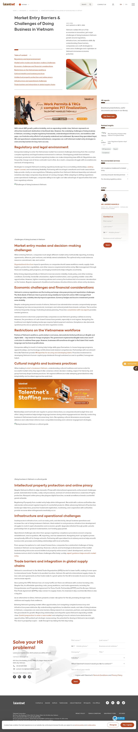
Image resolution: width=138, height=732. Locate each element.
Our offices (96, 703)
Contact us (39, 703)
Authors (54, 703)
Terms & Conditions (100, 675)
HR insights (22, 10)
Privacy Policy (117, 675)
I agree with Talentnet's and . (98, 675)
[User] (113, 4)
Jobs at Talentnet (75, 703)
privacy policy (79, 725)
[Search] (86, 4)
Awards (47, 703)
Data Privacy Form (110, 713)
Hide (22, 55)
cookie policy (91, 725)
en (121, 4)
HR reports (87, 703)
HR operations (33, 10)
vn (126, 4)
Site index (122, 713)
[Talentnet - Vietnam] (24, 4)
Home (14, 10)
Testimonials (63, 703)
